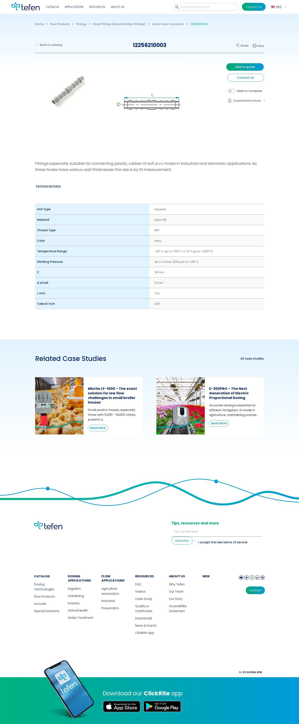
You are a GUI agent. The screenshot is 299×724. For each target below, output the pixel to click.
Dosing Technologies (44, 586)
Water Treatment (80, 618)
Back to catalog (51, 45)
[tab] (48, 186)
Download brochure (247, 101)
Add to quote (245, 67)
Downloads (143, 618)
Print (261, 46)
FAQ (138, 584)
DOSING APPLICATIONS (79, 578)
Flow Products (60, 24)
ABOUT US (177, 576)
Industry (74, 603)
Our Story (176, 599)
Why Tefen (177, 584)
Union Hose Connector (168, 24)
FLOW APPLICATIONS (113, 578)
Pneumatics (110, 608)
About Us (118, 7)
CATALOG (42, 576)
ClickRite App (144, 633)
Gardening (76, 596)
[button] (68, 104)
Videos (140, 591)
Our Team (176, 591)
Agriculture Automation (110, 591)
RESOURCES (144, 576)
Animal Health (78, 610)
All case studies (252, 359)
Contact (255, 590)
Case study (143, 599)
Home (39, 24)
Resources (97, 7)
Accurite (40, 604)
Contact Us (254, 7)
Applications (74, 7)
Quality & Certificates (143, 608)
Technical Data (48, 186)
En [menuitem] (278, 7)
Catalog (52, 7)
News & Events (146, 625)
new (206, 576)
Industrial (108, 601)
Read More (98, 428)
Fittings (81, 24)
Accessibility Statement (178, 608)
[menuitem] (278, 6)
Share (244, 46)
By (250, 672)
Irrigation (74, 588)
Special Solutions (46, 611)
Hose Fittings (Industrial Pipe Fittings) (119, 24)
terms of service (235, 542)
